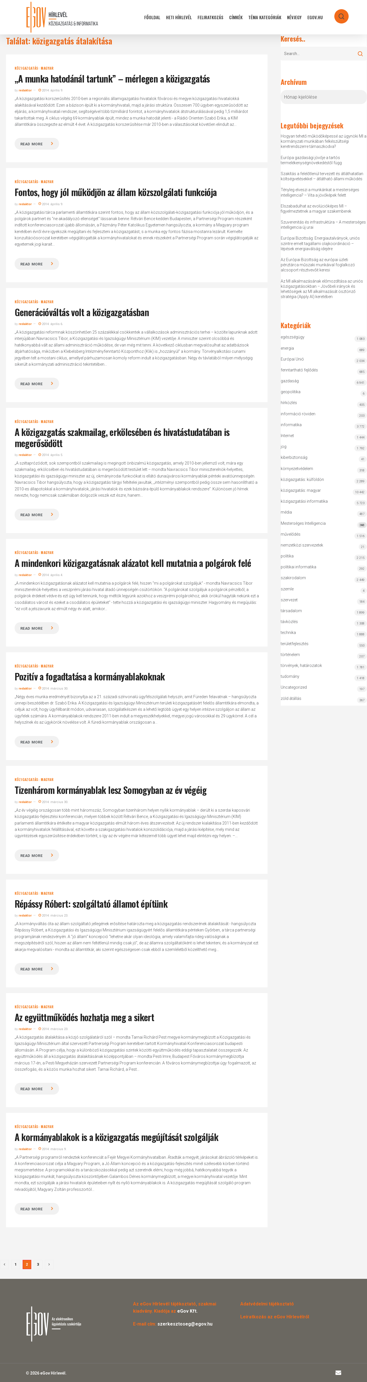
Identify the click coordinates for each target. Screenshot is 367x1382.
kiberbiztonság (294, 457)
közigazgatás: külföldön (302, 479)
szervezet (289, 600)
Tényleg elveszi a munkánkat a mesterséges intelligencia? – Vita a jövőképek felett (320, 192)
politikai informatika (298, 567)
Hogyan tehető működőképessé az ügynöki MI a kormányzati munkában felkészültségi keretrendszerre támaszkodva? (323, 141)
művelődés (290, 534)
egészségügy (292, 337)
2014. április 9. (50, 90)
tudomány (290, 676)
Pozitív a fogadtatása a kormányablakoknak (90, 676)
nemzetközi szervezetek (302, 545)
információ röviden (298, 414)
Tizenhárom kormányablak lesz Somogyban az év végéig (110, 789)
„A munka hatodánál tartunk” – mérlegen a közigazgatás (112, 78)
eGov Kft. (187, 1311)
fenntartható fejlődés (299, 370)
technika (288, 632)
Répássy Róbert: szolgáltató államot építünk (91, 903)
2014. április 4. (50, 575)
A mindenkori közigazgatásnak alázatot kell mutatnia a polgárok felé (133, 562)
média (286, 512)
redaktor (25, 90)
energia (287, 348)
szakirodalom (293, 577)
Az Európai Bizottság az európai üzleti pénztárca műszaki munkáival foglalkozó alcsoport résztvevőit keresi (318, 264)
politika (287, 556)
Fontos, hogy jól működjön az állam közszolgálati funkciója (116, 192)
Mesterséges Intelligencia (324, 524)
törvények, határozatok (301, 665)
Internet (287, 435)
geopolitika (290, 391)
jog (283, 446)
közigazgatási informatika (304, 501)
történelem (290, 654)
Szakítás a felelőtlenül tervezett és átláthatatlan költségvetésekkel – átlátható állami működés (322, 176)
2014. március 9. (52, 1149)
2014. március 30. (53, 688)
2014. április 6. (50, 324)
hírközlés (289, 402)
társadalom (291, 610)
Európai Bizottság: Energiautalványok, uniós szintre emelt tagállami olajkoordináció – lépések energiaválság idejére (320, 243)
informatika (291, 424)
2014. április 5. (50, 455)
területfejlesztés (295, 643)
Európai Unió (292, 359)
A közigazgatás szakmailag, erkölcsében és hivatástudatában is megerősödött (122, 437)
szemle (287, 589)
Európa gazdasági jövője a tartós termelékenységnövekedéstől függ (311, 160)
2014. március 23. (53, 915)
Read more (31, 144)
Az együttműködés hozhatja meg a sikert (84, 1017)
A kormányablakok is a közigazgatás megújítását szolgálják (116, 1137)
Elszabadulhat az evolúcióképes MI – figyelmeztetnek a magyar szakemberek (316, 209)
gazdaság (290, 381)
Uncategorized (294, 687)
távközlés (289, 621)
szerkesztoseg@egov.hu (184, 1324)
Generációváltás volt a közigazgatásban (82, 312)
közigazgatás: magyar (34, 68)
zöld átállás (291, 698)
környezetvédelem (297, 468)
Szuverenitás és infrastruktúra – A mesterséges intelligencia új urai (323, 225)
